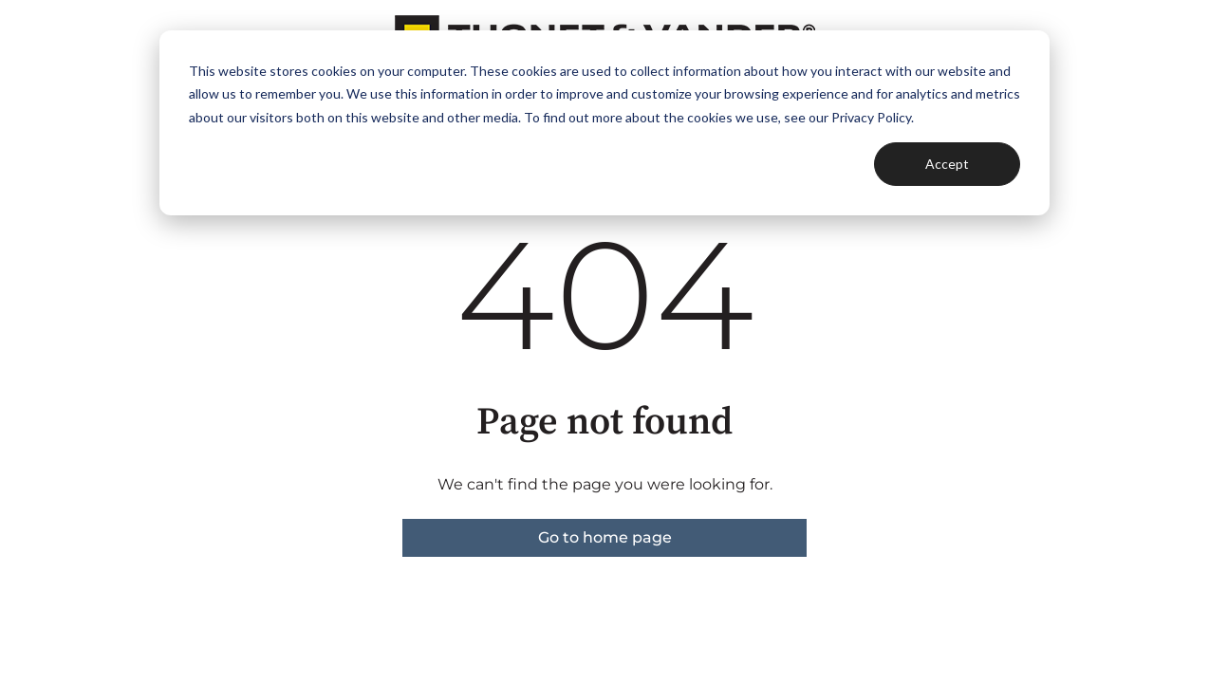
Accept (947, 164)
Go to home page (605, 537)
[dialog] (604, 122)
